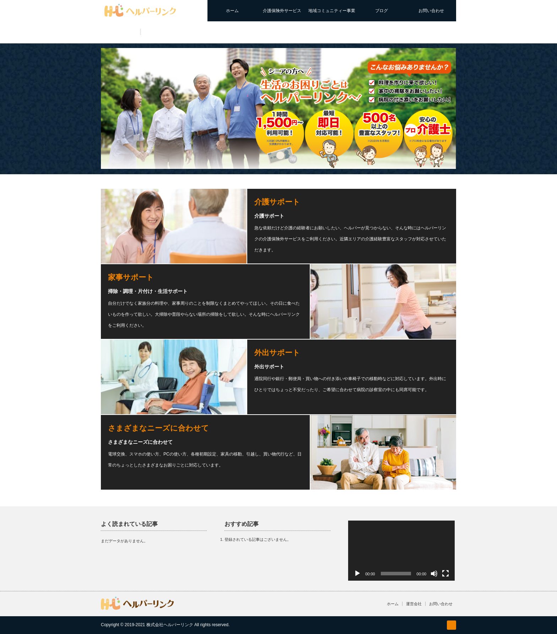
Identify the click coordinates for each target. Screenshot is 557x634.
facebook (451, 625)
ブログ (381, 10)
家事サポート (131, 277)
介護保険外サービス (282, 10)
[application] (401, 551)
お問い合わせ (431, 10)
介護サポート (277, 202)
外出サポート (277, 352)
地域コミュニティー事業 (331, 10)
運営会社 (414, 604)
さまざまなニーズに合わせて (158, 428)
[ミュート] (434, 573)
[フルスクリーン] (445, 573)
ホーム (232, 10)
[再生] (357, 573)
